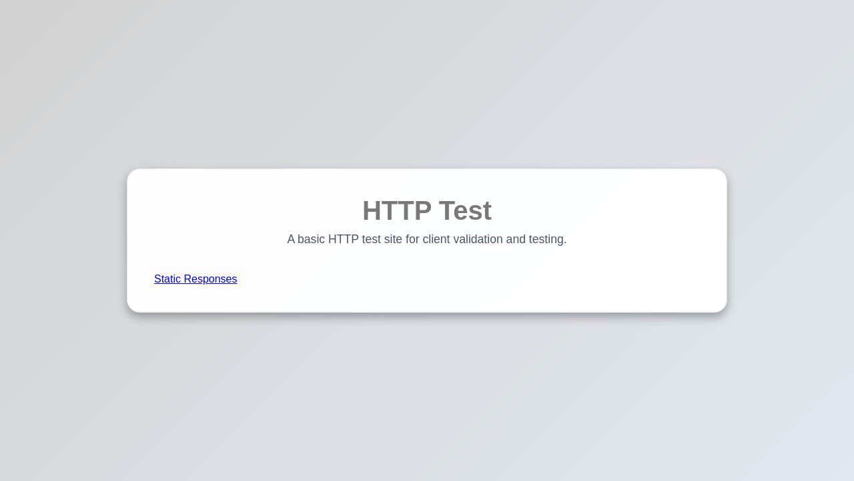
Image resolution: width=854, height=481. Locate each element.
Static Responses (196, 279)
